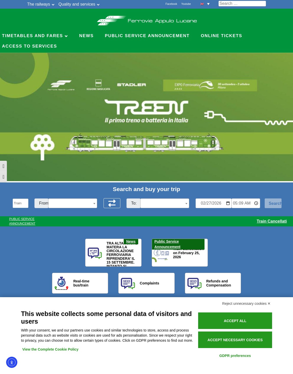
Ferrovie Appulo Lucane (146, 19)
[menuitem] (205, 3)
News (86, 35)
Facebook (171, 4)
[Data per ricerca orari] (214, 203)
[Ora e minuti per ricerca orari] (246, 203)
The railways (38, 4)
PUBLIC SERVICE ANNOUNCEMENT (22, 221)
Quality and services (76, 4)
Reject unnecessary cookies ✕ (246, 303)
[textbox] (72, 203)
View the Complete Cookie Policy (50, 349)
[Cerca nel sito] (242, 3)
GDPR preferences (235, 356)
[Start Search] (273, 203)
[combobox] (72, 203)
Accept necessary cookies (235, 340)
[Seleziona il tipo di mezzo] (20, 203)
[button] (92, 253)
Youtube (186, 4)
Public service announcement (147, 35)
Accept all (235, 321)
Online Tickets (221, 35)
